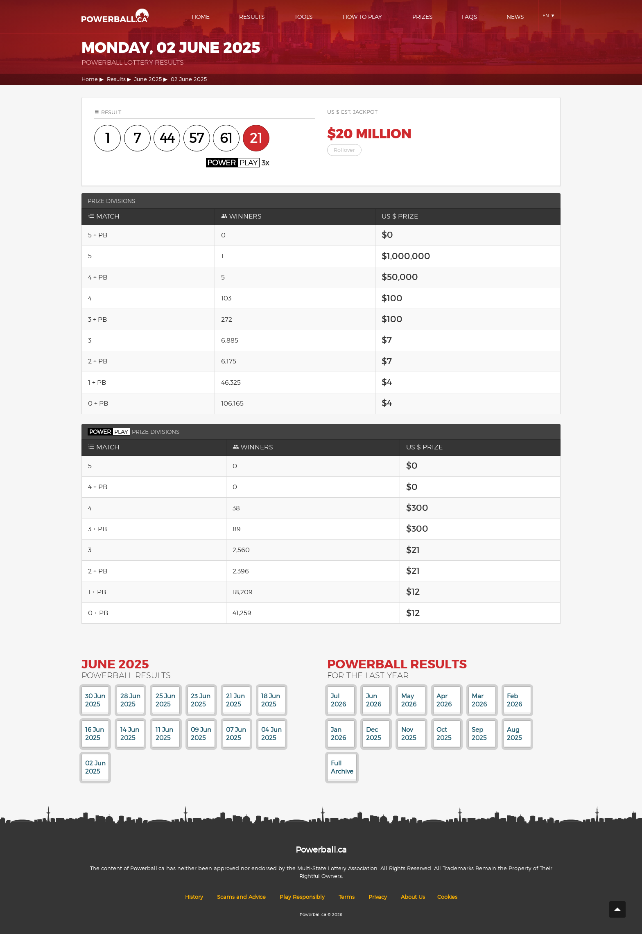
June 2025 (148, 79)
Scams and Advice (241, 897)
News (515, 16)
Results (252, 16)
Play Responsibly (302, 897)
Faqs (469, 16)
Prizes (422, 16)
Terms (347, 897)
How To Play (362, 16)
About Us (413, 897)
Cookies (447, 897)
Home (201, 16)
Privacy (377, 897)
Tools (303, 16)
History (194, 897)
